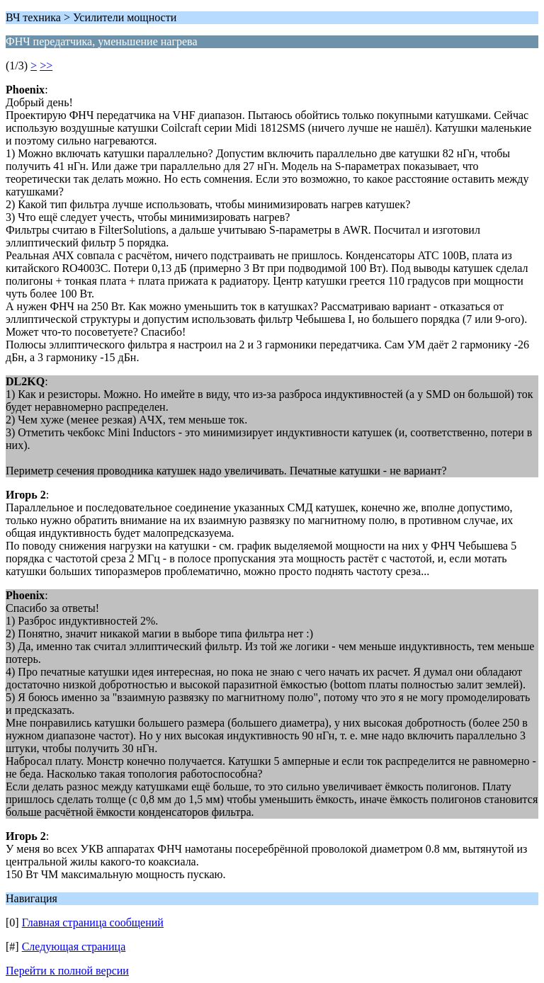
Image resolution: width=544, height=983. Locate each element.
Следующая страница (74, 947)
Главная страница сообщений (93, 922)
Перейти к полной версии (67, 971)
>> (46, 65)
